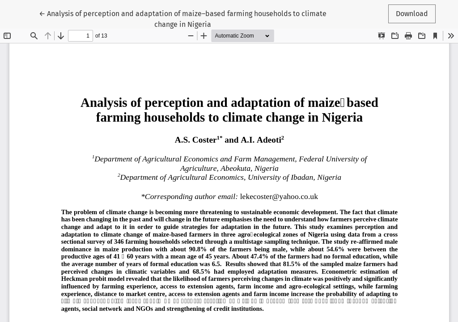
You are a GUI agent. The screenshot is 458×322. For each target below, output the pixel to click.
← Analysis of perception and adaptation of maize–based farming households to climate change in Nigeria (183, 18)
